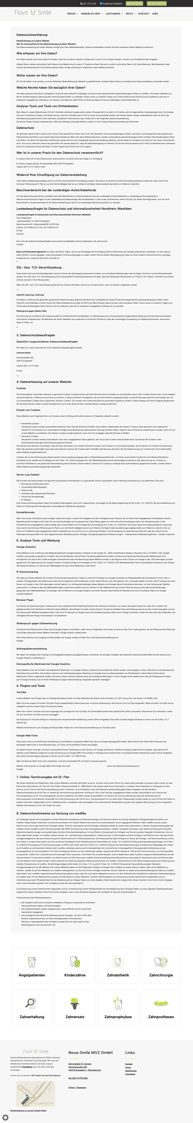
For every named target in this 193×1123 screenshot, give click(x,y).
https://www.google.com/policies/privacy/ (42, 769)
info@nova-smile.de (54, 167)
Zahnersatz (75, 1017)
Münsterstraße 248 (77, 1067)
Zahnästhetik (118, 975)
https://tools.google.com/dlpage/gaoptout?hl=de (89, 615)
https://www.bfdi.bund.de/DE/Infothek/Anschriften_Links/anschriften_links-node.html (62, 244)
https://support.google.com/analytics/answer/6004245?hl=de (51, 641)
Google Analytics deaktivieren (73, 632)
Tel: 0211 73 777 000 (78, 1078)
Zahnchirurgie (161, 975)
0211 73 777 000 (89, 3)
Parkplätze (27, 1067)
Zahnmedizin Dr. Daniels (79, 1064)
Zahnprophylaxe (118, 1017)
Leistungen (114, 13)
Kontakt (143, 13)
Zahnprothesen (161, 1017)
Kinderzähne (75, 975)
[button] (5, 1117)
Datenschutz (131, 1071)
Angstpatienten (32, 975)
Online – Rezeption (77, 1087)
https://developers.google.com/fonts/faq (88, 766)
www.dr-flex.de (68, 805)
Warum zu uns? (92, 13)
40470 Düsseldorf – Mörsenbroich (84, 1070)
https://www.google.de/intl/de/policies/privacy (137, 727)
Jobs (155, 13)
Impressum (130, 1074)
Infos (131, 13)
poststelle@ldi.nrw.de (32, 230)
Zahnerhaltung (32, 1017)
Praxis (73, 13)
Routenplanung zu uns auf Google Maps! (28, 1110)
